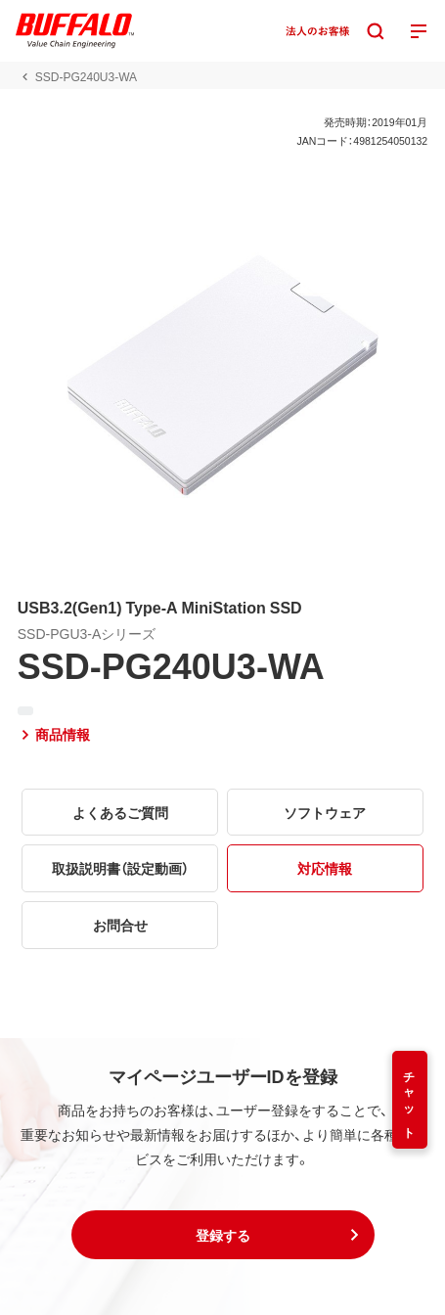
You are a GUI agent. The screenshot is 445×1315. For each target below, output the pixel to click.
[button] (223, 1234)
